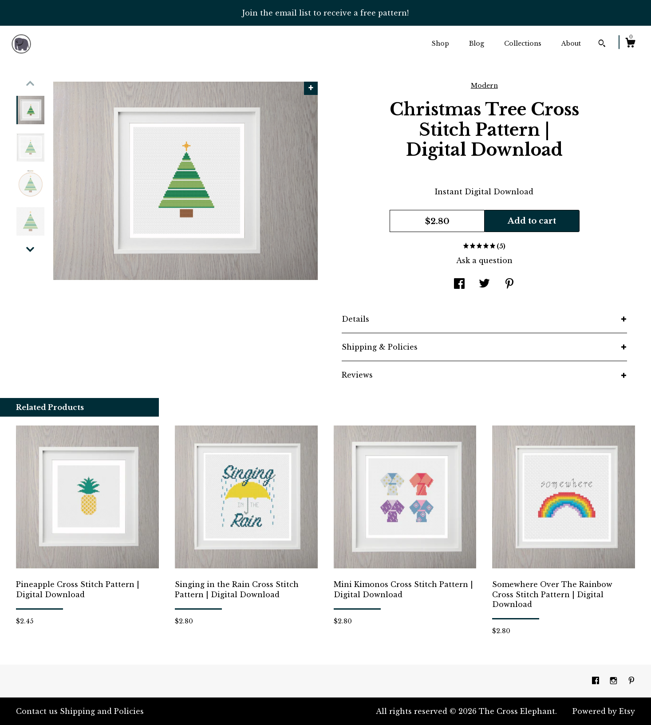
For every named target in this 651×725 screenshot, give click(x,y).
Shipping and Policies (102, 711)
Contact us (37, 711)
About (571, 43)
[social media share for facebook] (459, 284)
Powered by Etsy (603, 711)
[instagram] (614, 680)
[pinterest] (631, 680)
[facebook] (596, 680)
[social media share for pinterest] (509, 284)
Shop (440, 43)
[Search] (602, 44)
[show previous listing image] (30, 83)
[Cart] (630, 44)
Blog (476, 43)
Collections (522, 43)
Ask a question (484, 260)
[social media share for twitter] (484, 284)
